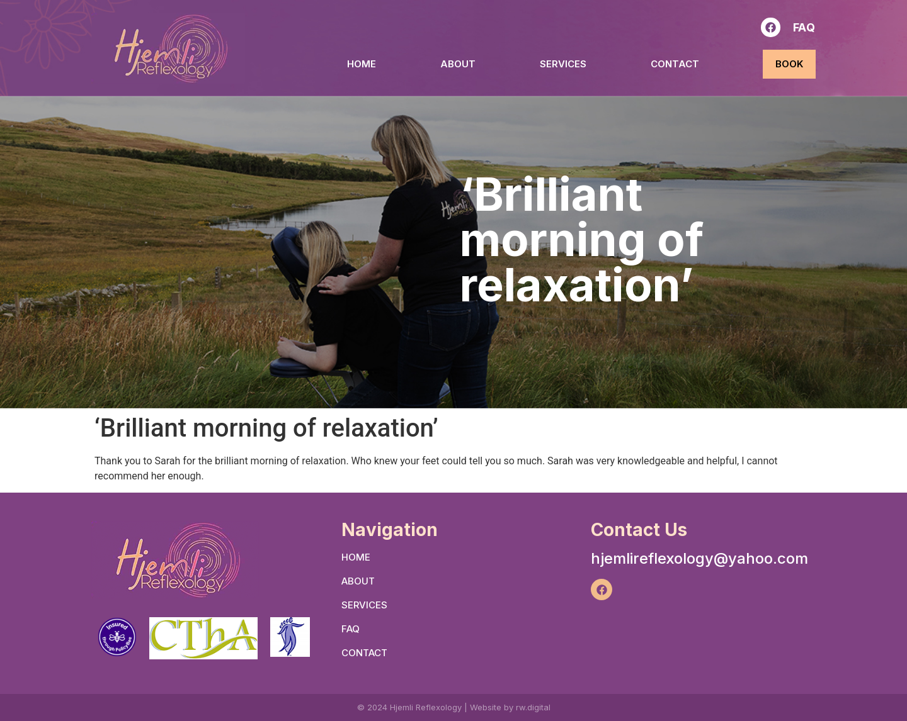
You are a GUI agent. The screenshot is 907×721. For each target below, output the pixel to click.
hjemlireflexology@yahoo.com (699, 558)
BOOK (789, 64)
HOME (361, 64)
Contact (675, 64)
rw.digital (533, 707)
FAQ (804, 27)
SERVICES (563, 64)
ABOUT (458, 64)
